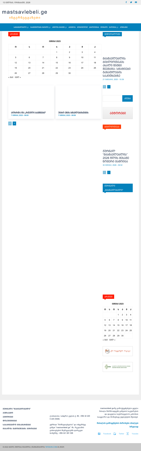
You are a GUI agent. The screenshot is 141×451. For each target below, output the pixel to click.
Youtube (135, 434)
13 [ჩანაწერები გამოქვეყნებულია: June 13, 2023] (29, 63)
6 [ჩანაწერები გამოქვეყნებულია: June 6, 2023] (29, 57)
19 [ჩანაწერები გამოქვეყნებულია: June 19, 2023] (16, 68)
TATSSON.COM (51, 447)
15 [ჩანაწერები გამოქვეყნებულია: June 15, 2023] (57, 63)
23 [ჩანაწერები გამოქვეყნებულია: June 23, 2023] (69, 68)
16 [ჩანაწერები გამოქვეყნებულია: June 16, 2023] (69, 63)
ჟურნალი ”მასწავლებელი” (17, 409)
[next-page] (14, 123)
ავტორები (8, 417)
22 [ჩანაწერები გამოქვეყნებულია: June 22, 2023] (57, 68)
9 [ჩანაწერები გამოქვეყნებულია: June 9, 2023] (69, 57)
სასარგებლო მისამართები (17, 425)
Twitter (121, 434)
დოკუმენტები (10, 421)
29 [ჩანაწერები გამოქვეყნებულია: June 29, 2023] (57, 73)
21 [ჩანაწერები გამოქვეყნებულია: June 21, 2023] (43, 68)
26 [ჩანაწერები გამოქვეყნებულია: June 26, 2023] (16, 73)
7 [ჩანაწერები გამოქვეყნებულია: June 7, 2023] (43, 57)
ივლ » (18, 77)
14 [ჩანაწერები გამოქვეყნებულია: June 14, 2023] (43, 63)
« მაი (10, 77)
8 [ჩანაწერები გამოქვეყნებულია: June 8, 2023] (56, 57)
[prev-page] (10, 123)
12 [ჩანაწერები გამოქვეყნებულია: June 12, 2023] (16, 63)
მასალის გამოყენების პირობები (20, 429)
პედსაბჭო (8, 413)
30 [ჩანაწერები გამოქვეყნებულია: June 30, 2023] (69, 73)
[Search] (128, 98)
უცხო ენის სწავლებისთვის (73, 112)
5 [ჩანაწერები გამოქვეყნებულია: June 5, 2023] (15, 57)
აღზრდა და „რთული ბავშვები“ (28, 112)
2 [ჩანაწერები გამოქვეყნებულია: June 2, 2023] (69, 52)
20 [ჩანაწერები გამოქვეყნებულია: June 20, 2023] (29, 68)
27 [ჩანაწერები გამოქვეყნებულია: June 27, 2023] (29, 73)
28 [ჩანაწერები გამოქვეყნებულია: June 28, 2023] (43, 73)
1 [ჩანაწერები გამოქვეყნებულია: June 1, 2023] (56, 52)
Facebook (107, 434)
